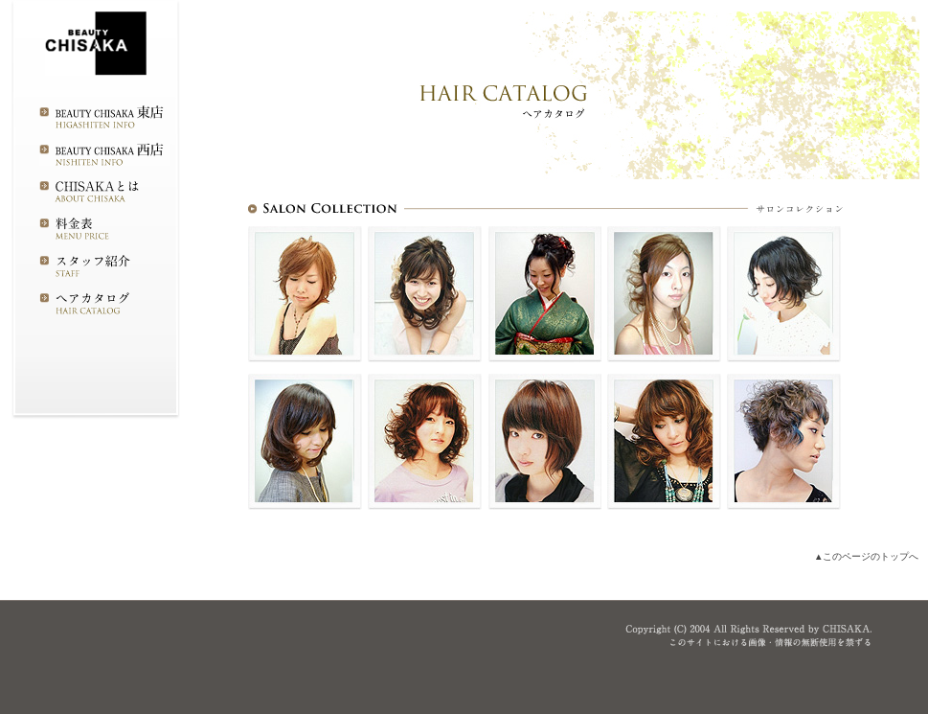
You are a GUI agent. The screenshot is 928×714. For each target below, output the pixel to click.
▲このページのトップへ (866, 556)
